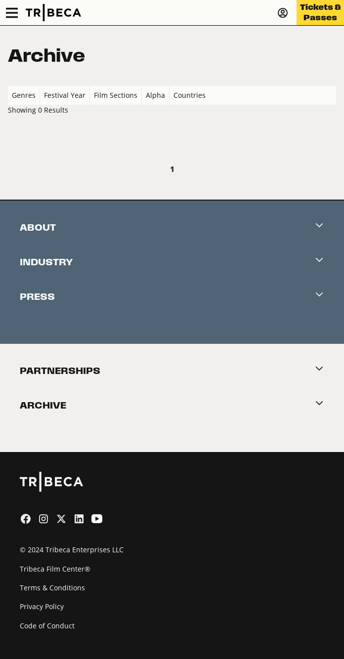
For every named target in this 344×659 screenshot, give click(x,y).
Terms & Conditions (52, 587)
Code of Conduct (47, 625)
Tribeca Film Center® (55, 569)
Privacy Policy (42, 606)
